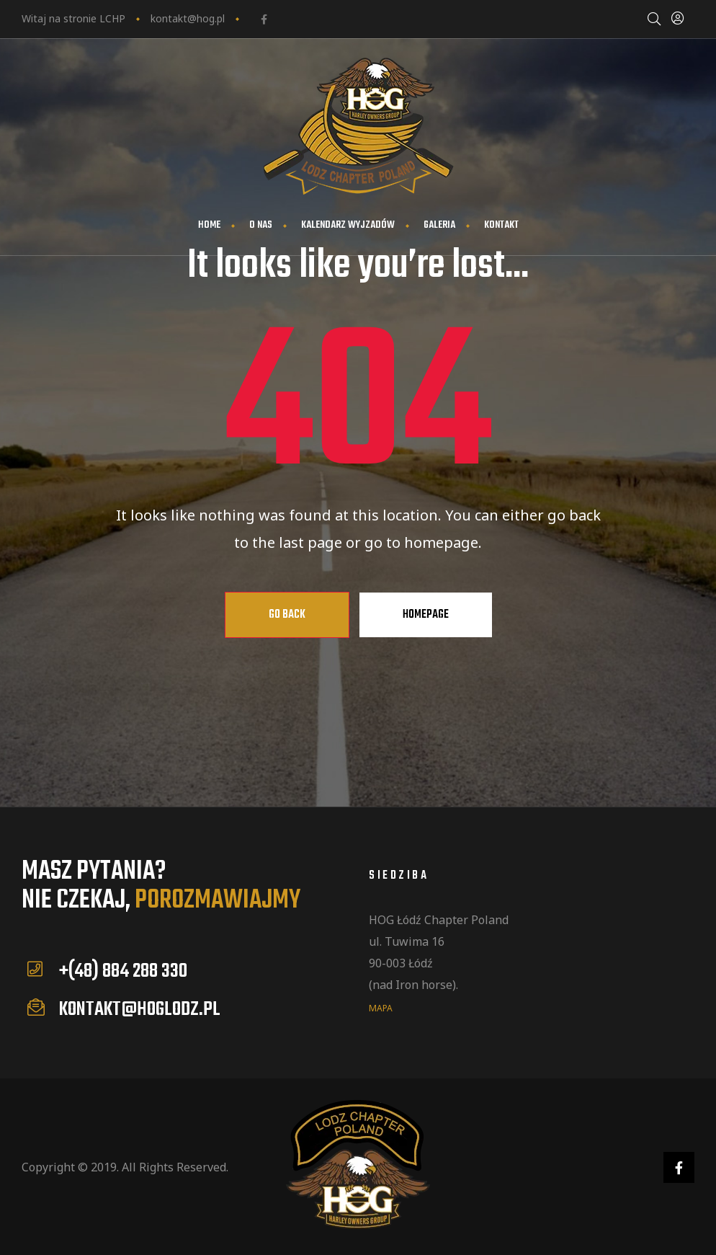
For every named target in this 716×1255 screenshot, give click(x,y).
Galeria (439, 225)
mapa (381, 1007)
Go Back (287, 615)
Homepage (426, 615)
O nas (260, 225)
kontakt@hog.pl (188, 18)
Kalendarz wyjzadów (348, 225)
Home (209, 225)
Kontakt (501, 225)
